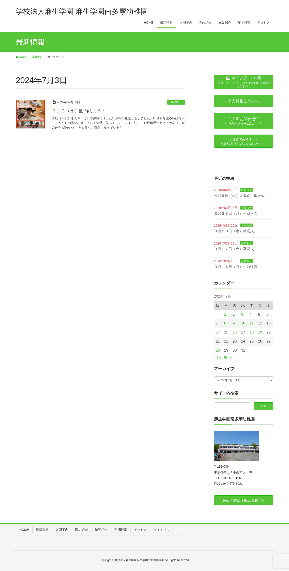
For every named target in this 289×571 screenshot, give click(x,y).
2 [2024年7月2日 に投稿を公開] (234, 314)
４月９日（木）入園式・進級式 (239, 196)
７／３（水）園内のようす (79, 110)
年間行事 (120, 529)
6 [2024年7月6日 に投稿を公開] (268, 314)
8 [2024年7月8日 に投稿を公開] (225, 323)
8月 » (228, 357)
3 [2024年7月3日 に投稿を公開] (242, 314)
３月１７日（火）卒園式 (234, 249)
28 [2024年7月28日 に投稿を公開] (218, 350)
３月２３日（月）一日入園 (235, 213)
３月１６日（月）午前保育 (235, 267)
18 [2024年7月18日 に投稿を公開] (252, 332)
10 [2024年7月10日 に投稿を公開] (243, 323)
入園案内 (62, 529)
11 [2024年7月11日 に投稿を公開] (252, 323)
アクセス (140, 529)
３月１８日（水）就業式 (234, 231)
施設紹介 (101, 529)
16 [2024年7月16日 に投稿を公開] (235, 332)
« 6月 (217, 357)
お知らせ (246, 189)
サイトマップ (163, 529)
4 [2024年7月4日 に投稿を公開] (251, 314)
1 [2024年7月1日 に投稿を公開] (225, 314)
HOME (24, 529)
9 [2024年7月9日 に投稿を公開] (234, 323)
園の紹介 (81, 529)
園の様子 (176, 102)
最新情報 (42, 529)
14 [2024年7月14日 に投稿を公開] (218, 332)
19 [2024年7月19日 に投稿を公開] (260, 332)
